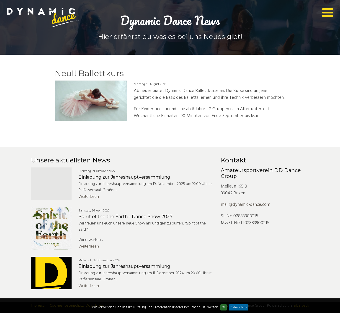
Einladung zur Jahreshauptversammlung (124, 177)
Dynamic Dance (43, 18)
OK (224, 307)
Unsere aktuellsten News (70, 160)
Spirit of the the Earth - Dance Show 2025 (125, 216)
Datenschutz (238, 307)
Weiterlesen (88, 196)
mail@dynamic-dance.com (245, 204)
